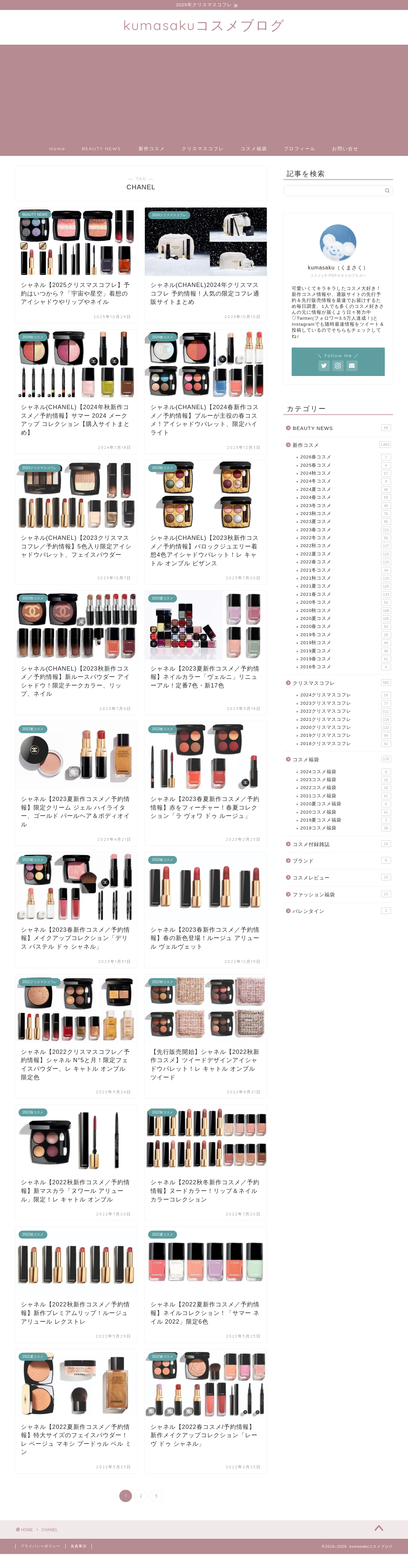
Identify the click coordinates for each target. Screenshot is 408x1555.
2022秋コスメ (345, 546)
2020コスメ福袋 (345, 813)
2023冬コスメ (345, 506)
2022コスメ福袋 (345, 788)
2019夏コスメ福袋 (345, 821)
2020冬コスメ (345, 603)
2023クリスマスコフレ (345, 704)
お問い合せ (345, 150)
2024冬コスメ (345, 482)
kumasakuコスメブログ (204, 26)
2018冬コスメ (345, 668)
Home (57, 150)
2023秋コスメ (345, 514)
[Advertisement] (204, 92)
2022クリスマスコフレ (345, 712)
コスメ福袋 (254, 150)
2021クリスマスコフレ (345, 720)
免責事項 (79, 1547)
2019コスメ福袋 (345, 829)
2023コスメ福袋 (345, 781)
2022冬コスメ (345, 539)
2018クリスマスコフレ (345, 744)
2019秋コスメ (345, 643)
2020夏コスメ (345, 619)
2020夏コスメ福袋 (345, 805)
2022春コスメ (345, 563)
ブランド (342, 861)
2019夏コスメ (345, 652)
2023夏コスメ (345, 522)
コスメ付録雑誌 (342, 844)
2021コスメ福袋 (345, 797)
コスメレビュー (342, 878)
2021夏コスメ (345, 587)
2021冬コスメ (345, 571)
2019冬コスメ (345, 636)
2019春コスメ (345, 660)
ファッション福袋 (342, 895)
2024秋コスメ (345, 474)
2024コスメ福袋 (345, 773)
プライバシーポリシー (40, 1547)
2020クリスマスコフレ (345, 728)
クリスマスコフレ (203, 150)
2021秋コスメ (345, 579)
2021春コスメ (345, 595)
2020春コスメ (345, 627)
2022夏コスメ (345, 555)
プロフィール (300, 150)
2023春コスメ (345, 531)
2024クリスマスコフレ (345, 696)
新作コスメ (152, 150)
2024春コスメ (345, 498)
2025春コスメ (345, 466)
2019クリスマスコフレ (345, 736)
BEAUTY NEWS (101, 150)
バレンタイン (342, 911)
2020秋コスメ (345, 611)
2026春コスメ (345, 458)
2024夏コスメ (345, 490)
